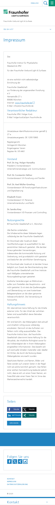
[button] (14, 409)
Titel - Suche (45, 3)
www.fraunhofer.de (23, 103)
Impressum (11, 481)
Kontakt (11, 479)
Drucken (14, 423)
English (35, 3)
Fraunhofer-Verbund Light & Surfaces (18, 21)
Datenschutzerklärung (17, 484)
